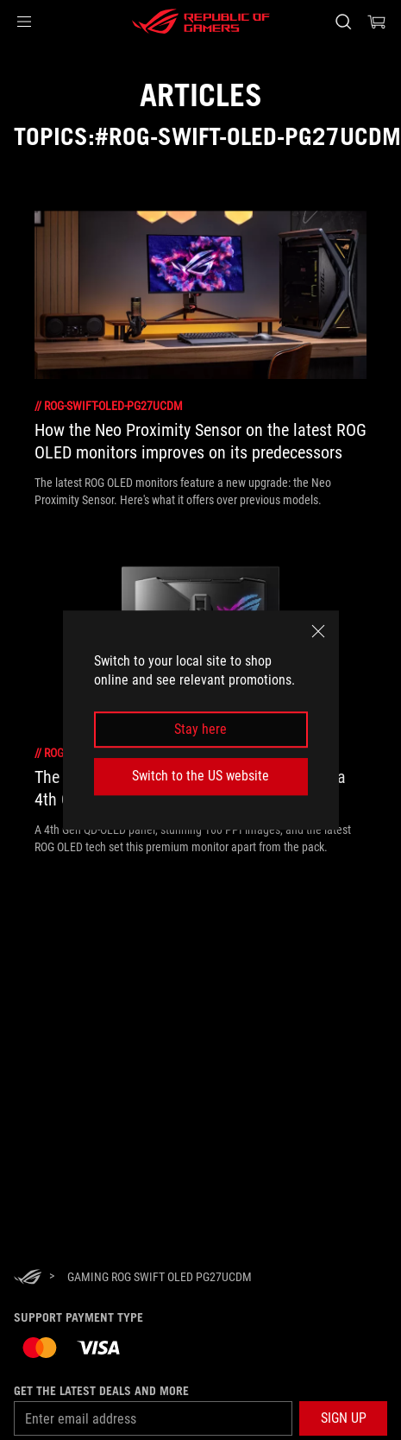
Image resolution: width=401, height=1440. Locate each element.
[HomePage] (27, 1278)
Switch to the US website (200, 775)
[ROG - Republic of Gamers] (201, 22)
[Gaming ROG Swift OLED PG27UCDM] (159, 1277)
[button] (24, 21)
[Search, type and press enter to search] (343, 21)
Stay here (200, 729)
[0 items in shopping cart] (377, 21)
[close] (318, 631)
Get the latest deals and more (101, 1391)
